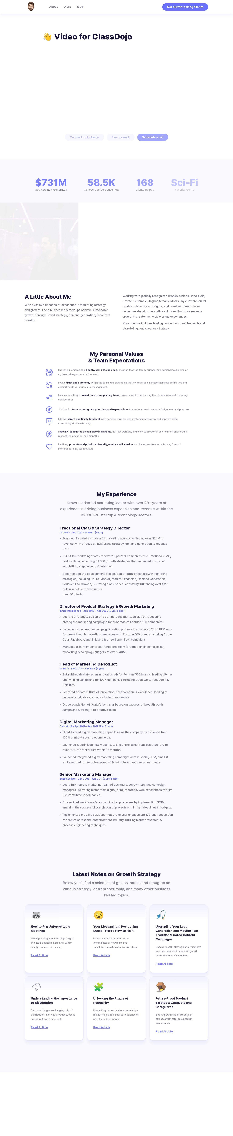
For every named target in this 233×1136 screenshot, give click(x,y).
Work (67, 6)
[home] (31, 7)
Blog (80, 6)
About (53, 6)
